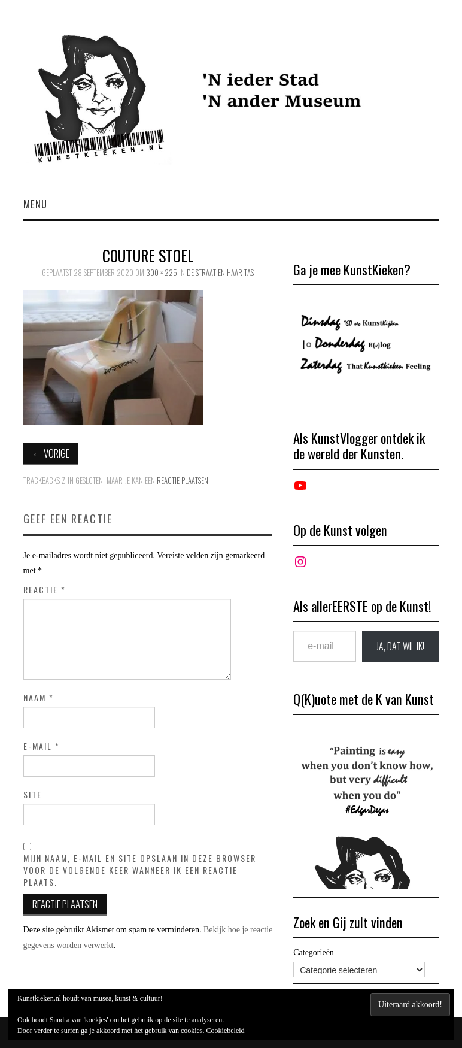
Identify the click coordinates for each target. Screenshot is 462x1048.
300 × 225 (161, 272)
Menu (35, 203)
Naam (38, 698)
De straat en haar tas (220, 272)
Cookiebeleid (225, 1030)
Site (32, 795)
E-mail (41, 746)
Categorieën (313, 952)
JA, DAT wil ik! (400, 646)
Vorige (51, 453)
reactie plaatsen (182, 480)
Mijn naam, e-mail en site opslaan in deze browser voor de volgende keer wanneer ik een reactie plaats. (139, 870)
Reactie (44, 590)
